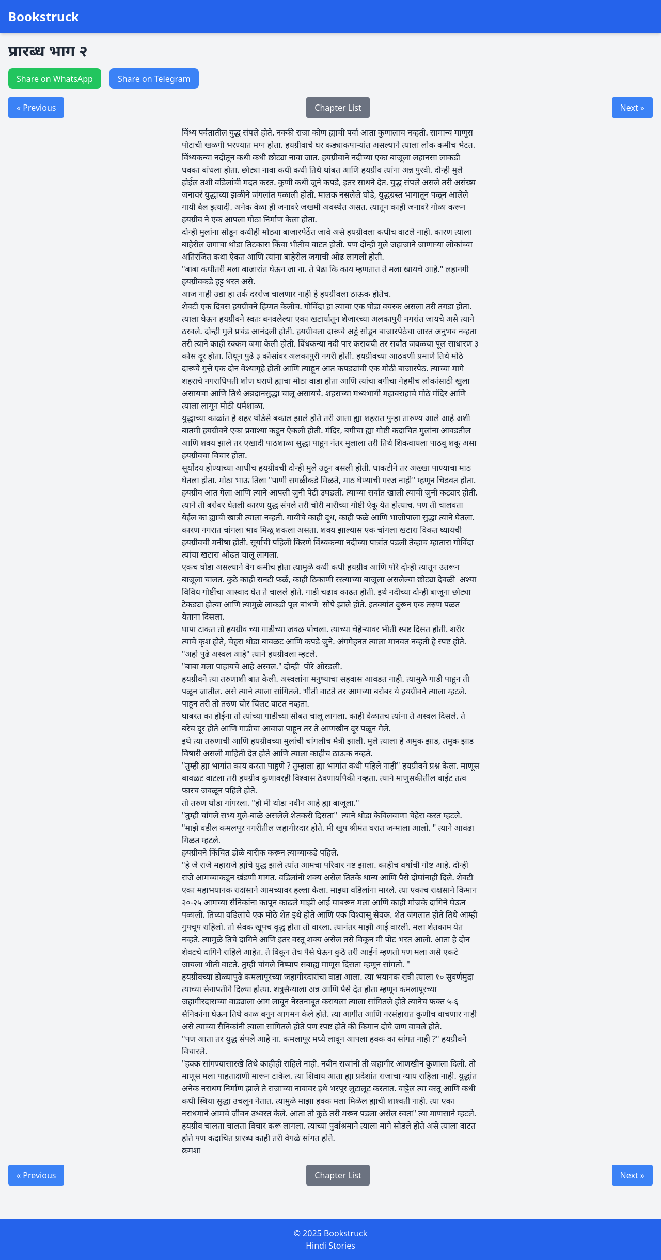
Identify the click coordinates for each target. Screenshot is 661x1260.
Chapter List (337, 107)
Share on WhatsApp (55, 78)
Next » (632, 107)
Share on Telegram (154, 78)
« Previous (36, 107)
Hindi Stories (330, 1245)
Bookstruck (43, 16)
